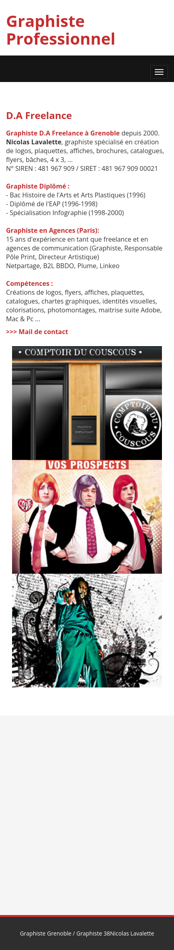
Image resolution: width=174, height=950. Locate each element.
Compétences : (29, 283)
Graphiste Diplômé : (38, 186)
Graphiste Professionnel (60, 29)
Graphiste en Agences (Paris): (52, 230)
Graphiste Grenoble (45, 933)
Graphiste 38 (93, 933)
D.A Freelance (39, 115)
